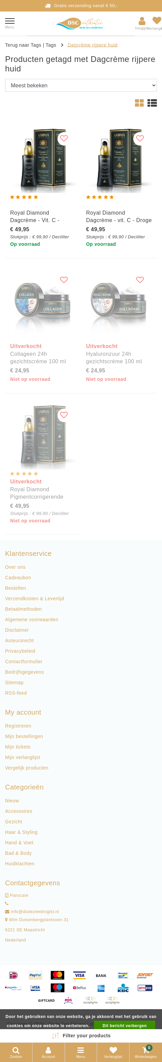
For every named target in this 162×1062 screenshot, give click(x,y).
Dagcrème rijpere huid (93, 44)
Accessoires (18, 811)
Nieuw (12, 800)
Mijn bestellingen (24, 736)
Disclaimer (17, 630)
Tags (51, 44)
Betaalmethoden (23, 609)
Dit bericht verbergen (124, 1025)
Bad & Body (18, 853)
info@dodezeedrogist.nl (32, 911)
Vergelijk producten (26, 768)
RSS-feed (16, 693)
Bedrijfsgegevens (24, 672)
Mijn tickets (17, 747)
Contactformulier (23, 661)
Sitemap (14, 682)
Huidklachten (19, 863)
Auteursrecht (19, 640)
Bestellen (15, 588)
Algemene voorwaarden (31, 619)
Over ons (15, 567)
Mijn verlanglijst (22, 757)
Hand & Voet (19, 842)
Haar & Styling (21, 832)
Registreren (18, 726)
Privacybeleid (20, 651)
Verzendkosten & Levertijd (34, 598)
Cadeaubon (18, 577)
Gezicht (13, 821)
